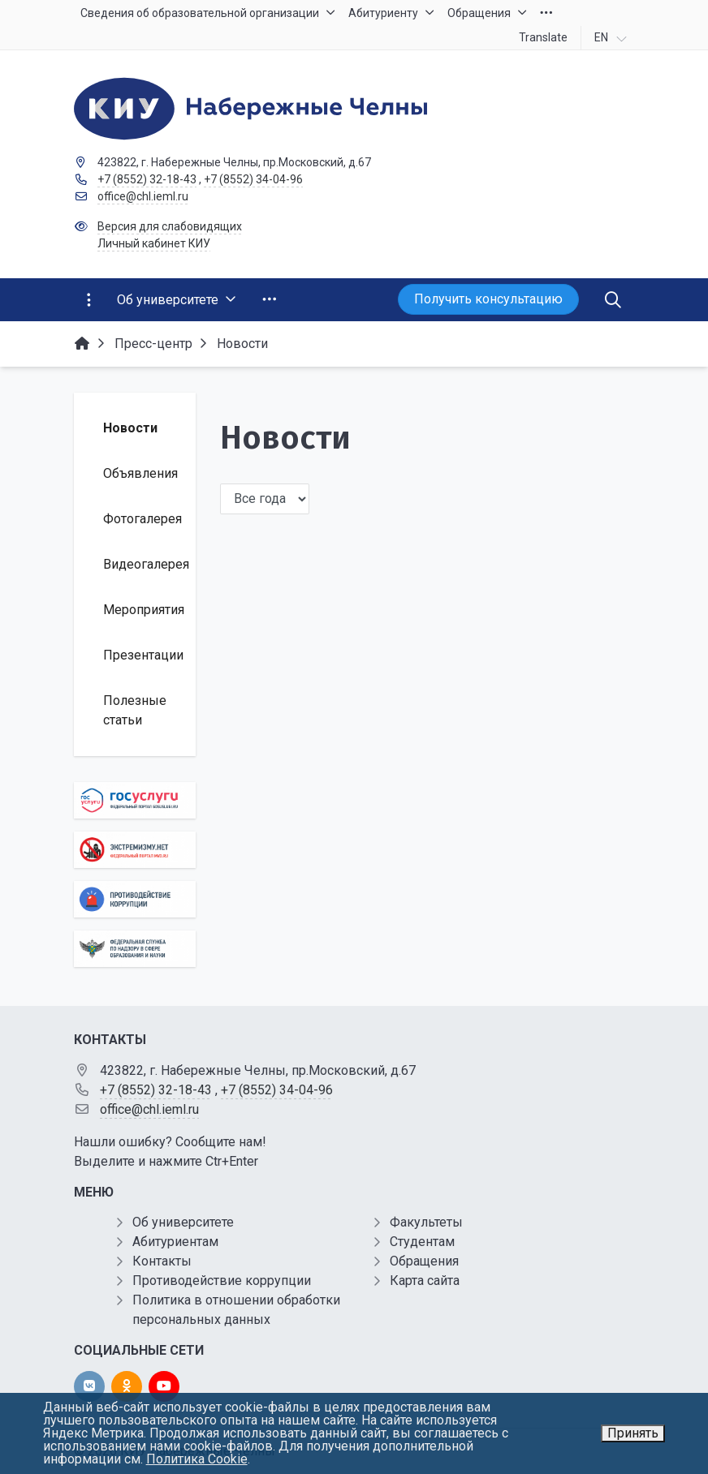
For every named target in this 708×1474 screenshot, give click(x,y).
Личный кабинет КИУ (153, 243)
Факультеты (426, 1222)
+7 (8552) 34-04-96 (253, 179)
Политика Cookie (197, 1459)
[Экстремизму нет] (135, 850)
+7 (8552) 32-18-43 (146, 179)
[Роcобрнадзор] (135, 948)
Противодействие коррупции (221, 1280)
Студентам (422, 1241)
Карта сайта (425, 1280)
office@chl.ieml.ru (142, 196)
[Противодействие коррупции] (135, 899)
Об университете (183, 1222)
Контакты (162, 1261)
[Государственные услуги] (135, 800)
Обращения (424, 1261)
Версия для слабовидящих (169, 226)
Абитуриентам (175, 1241)
